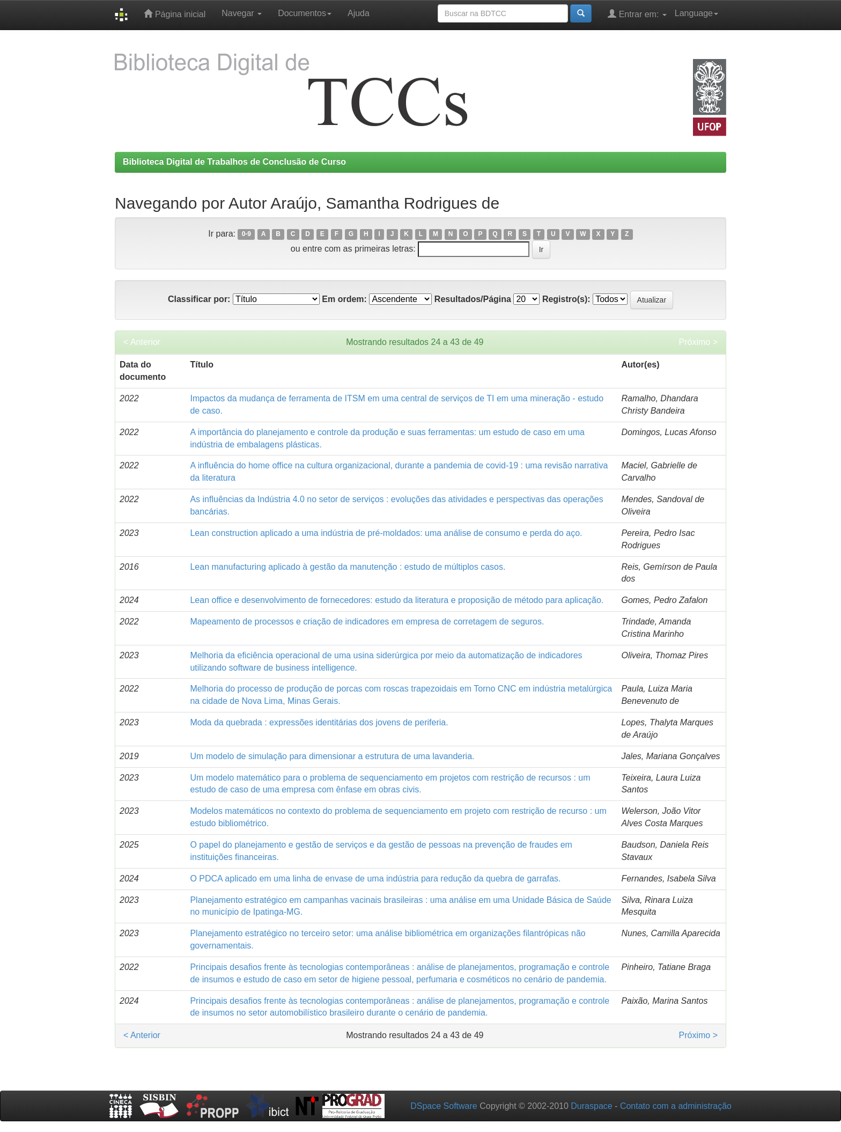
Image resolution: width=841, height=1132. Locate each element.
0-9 (246, 234)
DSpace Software (443, 1106)
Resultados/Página (472, 299)
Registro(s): (566, 299)
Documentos (304, 13)
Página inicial (174, 14)
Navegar (242, 13)
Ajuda (359, 13)
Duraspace (591, 1106)
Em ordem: (344, 299)
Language (696, 13)
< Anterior (141, 342)
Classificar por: (199, 299)
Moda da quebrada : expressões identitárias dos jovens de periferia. (319, 722)
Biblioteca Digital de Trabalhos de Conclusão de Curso (234, 161)
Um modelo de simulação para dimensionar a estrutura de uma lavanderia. (332, 756)
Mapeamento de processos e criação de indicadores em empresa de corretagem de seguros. (367, 621)
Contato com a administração (676, 1106)
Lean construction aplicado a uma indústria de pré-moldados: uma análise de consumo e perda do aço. (386, 533)
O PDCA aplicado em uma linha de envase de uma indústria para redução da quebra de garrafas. (375, 878)
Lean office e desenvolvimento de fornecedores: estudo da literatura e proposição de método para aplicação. (396, 600)
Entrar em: (637, 14)
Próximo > (698, 342)
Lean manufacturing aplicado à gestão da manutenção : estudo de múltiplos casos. (347, 566)
